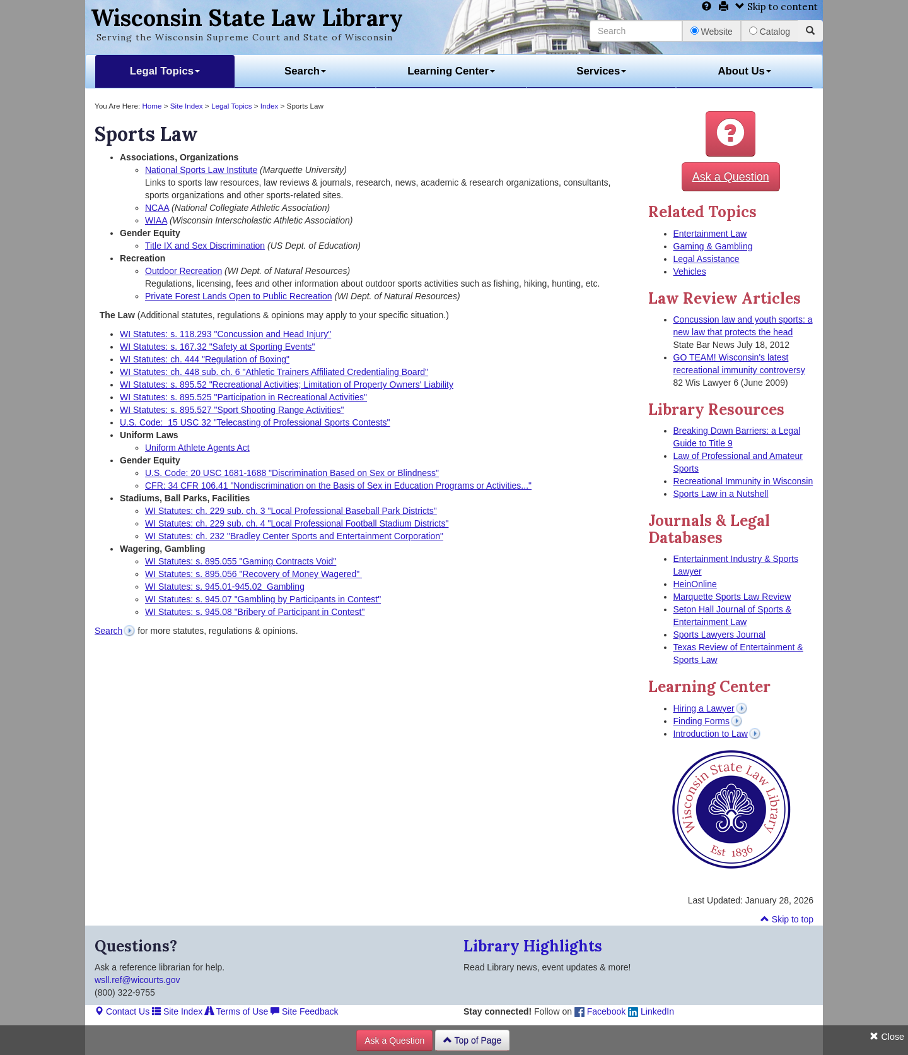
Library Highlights (532, 946)
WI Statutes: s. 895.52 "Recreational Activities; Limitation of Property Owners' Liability (286, 384)
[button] (730, 134)
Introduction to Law (710, 734)
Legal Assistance (706, 259)
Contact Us (122, 1011)
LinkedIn (651, 1011)
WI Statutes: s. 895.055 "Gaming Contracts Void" (240, 561)
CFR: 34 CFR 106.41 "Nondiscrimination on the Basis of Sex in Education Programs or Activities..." (338, 485)
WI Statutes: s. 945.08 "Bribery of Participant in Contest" (254, 612)
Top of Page (472, 1040)
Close (887, 1037)
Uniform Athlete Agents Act (197, 448)
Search (305, 71)
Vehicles (689, 271)
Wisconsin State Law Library (247, 17)
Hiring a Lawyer (704, 708)
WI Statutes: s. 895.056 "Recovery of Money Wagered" (253, 574)
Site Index (186, 106)
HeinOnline (695, 584)
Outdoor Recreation (183, 271)
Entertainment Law (710, 234)
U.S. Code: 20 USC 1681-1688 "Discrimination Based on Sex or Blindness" (292, 473)
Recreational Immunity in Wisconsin (743, 481)
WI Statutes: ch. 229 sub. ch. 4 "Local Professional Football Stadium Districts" (297, 523)
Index (269, 106)
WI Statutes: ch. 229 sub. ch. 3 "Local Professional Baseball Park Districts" (291, 511)
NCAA (157, 208)
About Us (744, 71)
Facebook (600, 1011)
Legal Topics (165, 71)
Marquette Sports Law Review (732, 597)
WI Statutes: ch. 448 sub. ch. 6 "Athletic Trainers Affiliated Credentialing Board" (274, 372)
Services (601, 71)
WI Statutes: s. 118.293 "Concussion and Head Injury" (225, 334)
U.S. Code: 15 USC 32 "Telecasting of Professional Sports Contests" (255, 422)
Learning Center (451, 71)
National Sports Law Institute (201, 170)
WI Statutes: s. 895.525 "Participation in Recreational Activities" (243, 397)
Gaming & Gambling (713, 246)
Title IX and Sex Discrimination (205, 246)
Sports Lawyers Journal (719, 634)
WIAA (156, 220)
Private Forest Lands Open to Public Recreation (238, 296)
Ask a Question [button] (730, 176)
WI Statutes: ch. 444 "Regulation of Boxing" (204, 359)
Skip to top (786, 919)
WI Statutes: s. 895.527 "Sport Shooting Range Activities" (232, 410)
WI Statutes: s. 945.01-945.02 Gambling (225, 586)
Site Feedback (304, 1011)
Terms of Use (236, 1011)
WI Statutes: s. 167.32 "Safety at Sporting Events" (217, 347)
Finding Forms (701, 721)
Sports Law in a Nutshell (721, 494)
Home (151, 106)
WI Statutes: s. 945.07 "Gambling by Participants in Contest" (263, 599)
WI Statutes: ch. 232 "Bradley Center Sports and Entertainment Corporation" (294, 536)
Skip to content (776, 7)
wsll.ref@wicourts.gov (137, 980)
